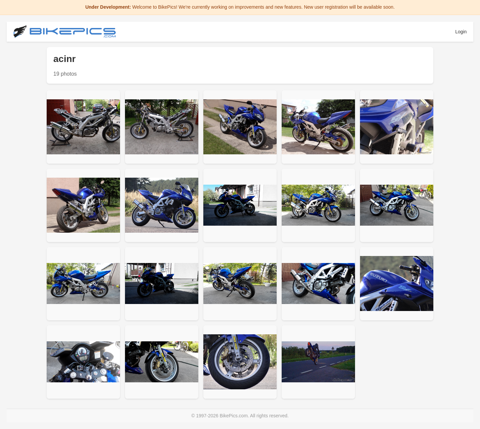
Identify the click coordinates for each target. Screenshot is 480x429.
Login (461, 31)
